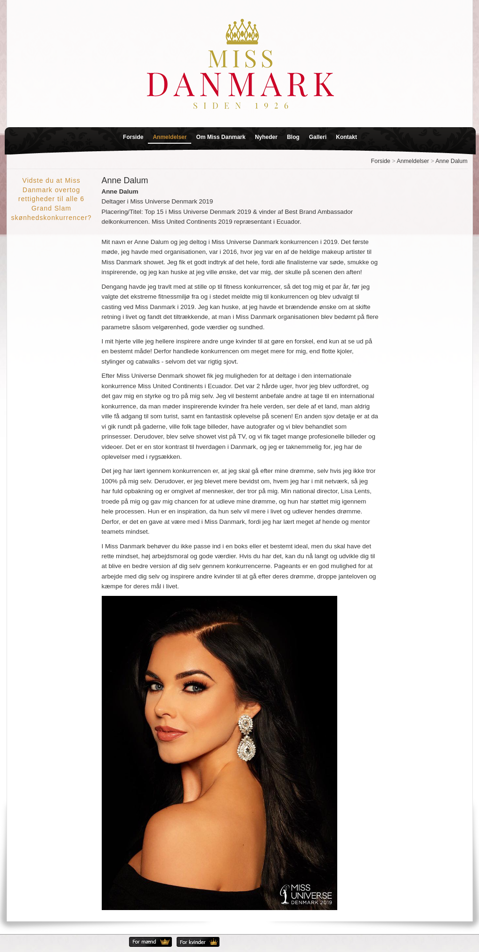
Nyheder (266, 137)
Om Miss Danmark (220, 137)
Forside (133, 137)
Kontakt (346, 137)
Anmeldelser (170, 137)
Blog (293, 137)
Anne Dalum (451, 161)
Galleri (317, 137)
